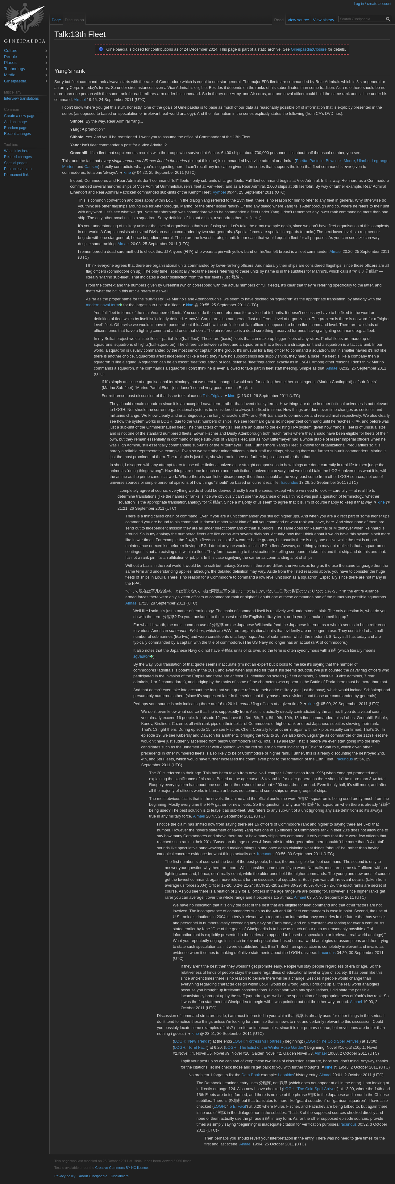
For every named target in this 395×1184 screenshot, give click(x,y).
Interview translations (21, 98)
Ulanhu (363, 160)
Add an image (15, 122)
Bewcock (333, 160)
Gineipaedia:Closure (309, 49)
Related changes (18, 157)
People (10, 57)
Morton (68, 166)
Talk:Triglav (212, 395)
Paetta (301, 160)
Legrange (380, 160)
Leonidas (286, 1075)
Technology (14, 69)
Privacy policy (64, 1176)
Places (10, 63)
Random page (15, 128)
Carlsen (91, 166)
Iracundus (289, 482)
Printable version (17, 169)
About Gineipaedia (93, 1176)
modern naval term (102, 305)
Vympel (219, 192)
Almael (80, 99)
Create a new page (19, 116)
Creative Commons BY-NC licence (121, 1167)
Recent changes (17, 134)
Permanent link (16, 175)
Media (9, 75)
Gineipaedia (15, 81)
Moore (349, 160)
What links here (17, 151)
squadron (141, 656)
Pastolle (317, 160)
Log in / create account (372, 4)
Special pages (15, 163)
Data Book (251, 1075)
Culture (11, 51)
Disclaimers (120, 1176)
